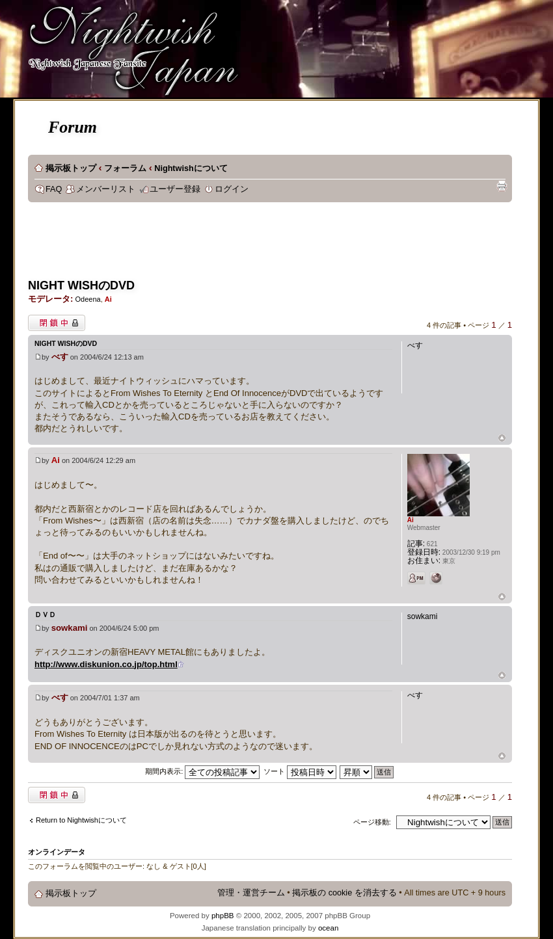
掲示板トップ (71, 168)
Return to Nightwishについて (81, 820)
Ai (108, 299)
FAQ (54, 189)
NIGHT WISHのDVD (81, 285)
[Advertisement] (265, 244)
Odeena (87, 299)
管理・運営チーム (251, 892)
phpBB (222, 915)
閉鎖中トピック (56, 323)
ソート (299, 771)
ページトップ (502, 439)
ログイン (232, 189)
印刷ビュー (501, 186)
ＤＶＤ (45, 614)
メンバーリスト (105, 189)
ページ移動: (372, 822)
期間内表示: (202, 771)
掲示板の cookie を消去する (344, 892)
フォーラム (125, 168)
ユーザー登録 (175, 189)
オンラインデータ (56, 852)
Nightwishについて (190, 168)
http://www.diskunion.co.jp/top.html (106, 664)
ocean (328, 928)
